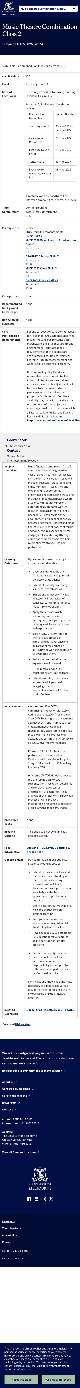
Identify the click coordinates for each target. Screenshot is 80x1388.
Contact (7, 1109)
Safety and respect (14, 1095)
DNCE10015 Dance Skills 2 (42, 280)
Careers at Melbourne (16, 1089)
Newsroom (9, 1102)
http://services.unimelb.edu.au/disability (53, 420)
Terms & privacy (11, 1228)
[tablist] (48, 8)
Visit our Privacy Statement (53, 1365)
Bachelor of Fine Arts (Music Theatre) (51, 1010)
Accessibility (9, 1235)
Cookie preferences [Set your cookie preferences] (58, 1379)
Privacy (6, 1242)
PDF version (22, 1024)
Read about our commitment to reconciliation (32, 1070)
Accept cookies (21, 1379)
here (59, 196)
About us (8, 1082)
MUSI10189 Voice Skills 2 (41, 268)
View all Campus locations (19, 1152)
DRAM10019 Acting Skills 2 (42, 256)
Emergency (8, 1221)
